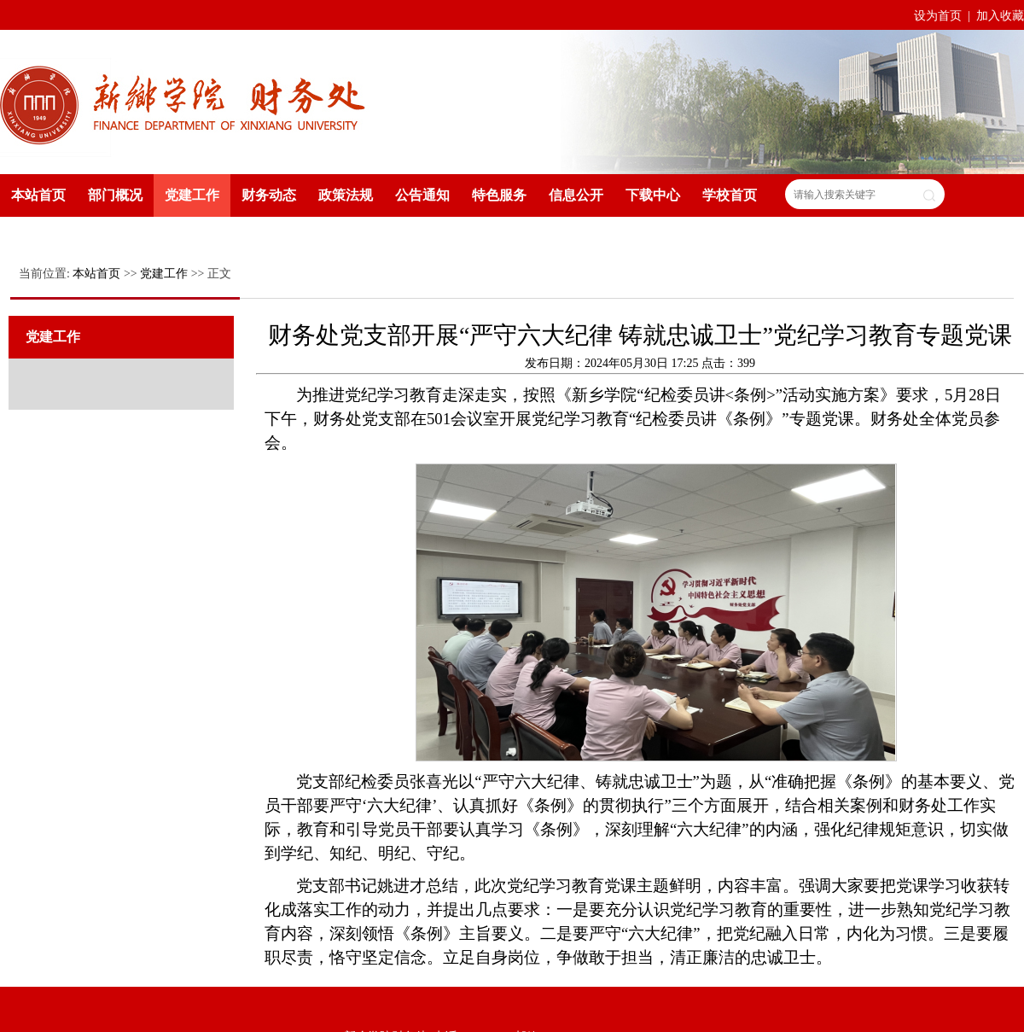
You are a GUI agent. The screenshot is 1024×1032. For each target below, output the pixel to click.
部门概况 (115, 195)
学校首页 (729, 195)
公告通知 (422, 195)
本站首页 (38, 195)
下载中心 (652, 195)
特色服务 (499, 195)
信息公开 (576, 195)
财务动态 (268, 195)
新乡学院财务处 (183, 100)
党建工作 (192, 195)
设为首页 (939, 15)
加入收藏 (1000, 15)
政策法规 (345, 195)
